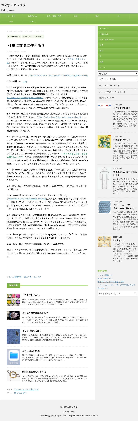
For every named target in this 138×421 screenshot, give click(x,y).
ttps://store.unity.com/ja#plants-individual (25, 97)
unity (25, 81)
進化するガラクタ (13, 5)
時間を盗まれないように (34, 372)
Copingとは (119, 240)
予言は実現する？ (121, 140)
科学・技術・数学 (54, 16)
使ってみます (20, 393)
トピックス (10, 16)
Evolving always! (69, 412)
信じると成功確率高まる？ (35, 313)
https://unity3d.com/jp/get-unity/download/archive (61, 117)
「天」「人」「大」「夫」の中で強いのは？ (116, 285)
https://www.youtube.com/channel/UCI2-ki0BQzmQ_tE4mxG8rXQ (58, 75)
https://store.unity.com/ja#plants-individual (27, 199)
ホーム (32, 21)
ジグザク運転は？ (121, 108)
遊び (97, 16)
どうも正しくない (30, 295)
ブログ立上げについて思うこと (112, 91)
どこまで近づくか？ (32, 331)
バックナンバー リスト (109, 85)
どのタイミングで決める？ (26, 389)
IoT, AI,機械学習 (15, 277)
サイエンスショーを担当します (111, 282)
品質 (75, 16)
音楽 (11, 21)
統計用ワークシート (107, 98)
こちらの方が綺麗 (30, 351)
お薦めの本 (32, 16)
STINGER (94, 416)
